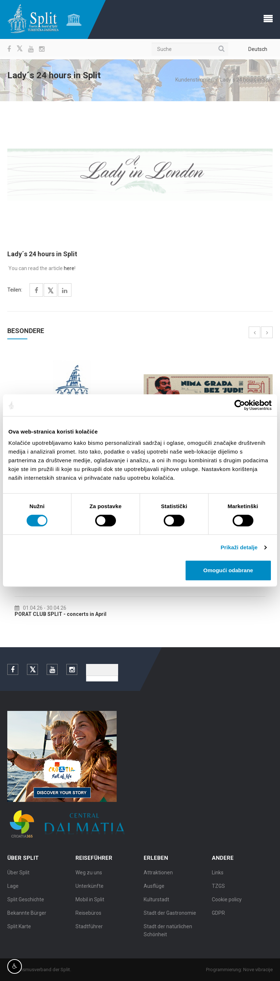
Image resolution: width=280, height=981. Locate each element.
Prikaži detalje (239, 547)
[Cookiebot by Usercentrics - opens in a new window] (240, 405)
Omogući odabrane (228, 570)
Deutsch (257, 49)
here (69, 268)
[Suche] (190, 49)
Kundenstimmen (194, 80)
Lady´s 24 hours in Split (246, 80)
